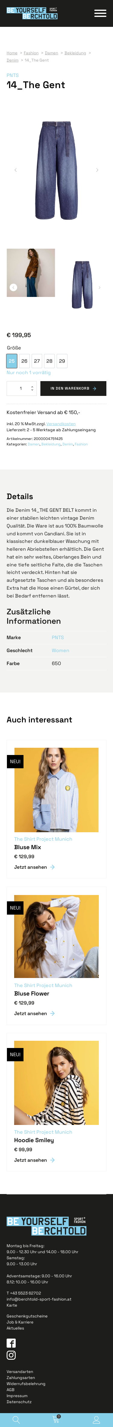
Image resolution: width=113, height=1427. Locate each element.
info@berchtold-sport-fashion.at (39, 1298)
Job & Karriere (20, 1321)
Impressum (17, 1395)
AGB (10, 1389)
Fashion (81, 443)
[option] (12, 361)
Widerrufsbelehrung (26, 1383)
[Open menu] (100, 13)
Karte (12, 1305)
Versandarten (20, 1371)
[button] (16, 170)
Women (60, 650)
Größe (14, 347)
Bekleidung (51, 443)
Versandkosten (61, 423)
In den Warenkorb (70, 388)
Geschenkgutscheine (27, 1315)
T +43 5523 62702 (24, 1292)
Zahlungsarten (21, 1377)
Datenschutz (19, 1401)
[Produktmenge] (22, 388)
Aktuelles (15, 1327)
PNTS (13, 75)
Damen (33, 443)
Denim (67, 443)
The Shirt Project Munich (43, 839)
